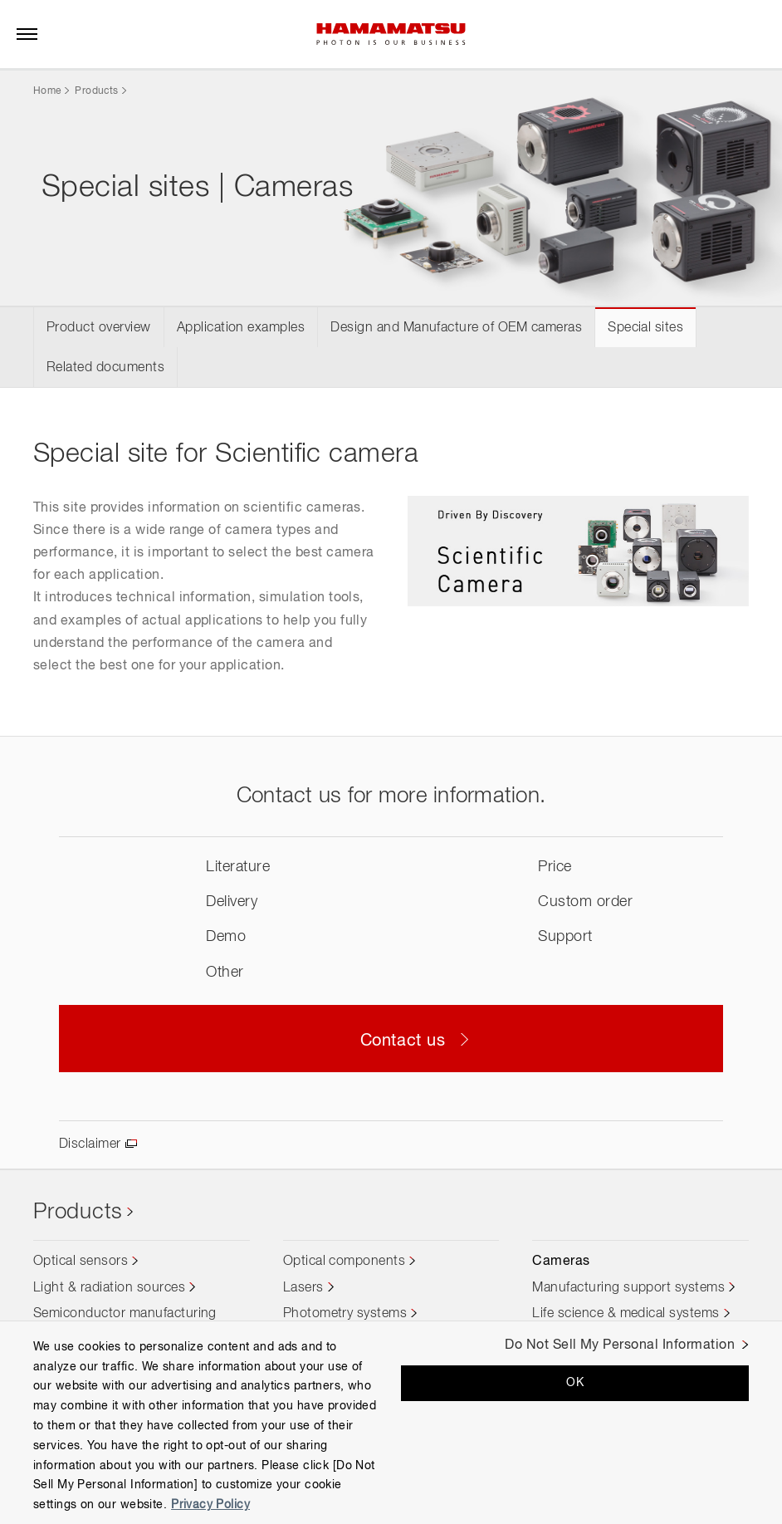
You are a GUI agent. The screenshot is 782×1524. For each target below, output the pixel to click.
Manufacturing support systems (628, 1288)
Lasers (303, 1288)
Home (47, 91)
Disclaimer (90, 1144)
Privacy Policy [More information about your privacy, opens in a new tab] (210, 1505)
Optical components (344, 1261)
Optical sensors (80, 1261)
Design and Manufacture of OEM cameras (456, 328)
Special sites (645, 328)
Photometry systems (345, 1314)
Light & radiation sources (109, 1288)
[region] (391, 1422)
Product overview (98, 328)
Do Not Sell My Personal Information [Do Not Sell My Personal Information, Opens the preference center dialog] (620, 1345)
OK (575, 1383)
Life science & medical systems (625, 1314)
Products (96, 91)
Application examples (241, 328)
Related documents (105, 368)
